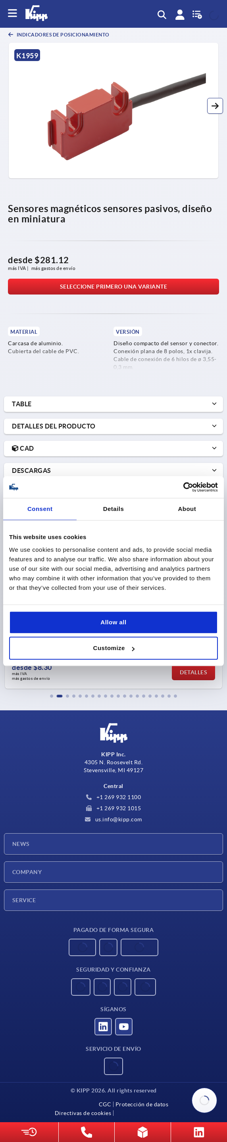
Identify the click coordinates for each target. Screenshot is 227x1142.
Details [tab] (113, 508)
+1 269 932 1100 (113, 797)
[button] (215, 106)
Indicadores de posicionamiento (62, 34)
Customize (114, 648)
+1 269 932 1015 (113, 808)
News (21, 844)
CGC (105, 1104)
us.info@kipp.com (113, 819)
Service (24, 900)
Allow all (113, 622)
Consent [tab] (40, 508)
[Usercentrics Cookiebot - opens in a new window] (183, 487)
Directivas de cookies (83, 1113)
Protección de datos (142, 1104)
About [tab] (187, 508)
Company (27, 872)
